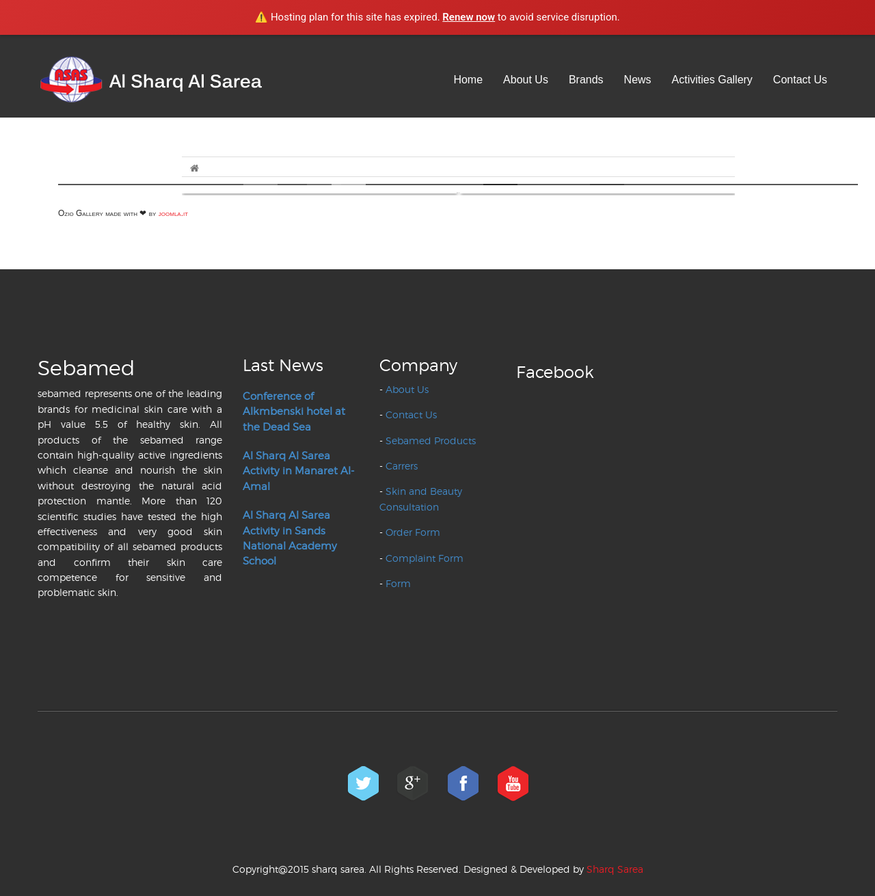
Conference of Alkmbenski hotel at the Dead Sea (294, 411)
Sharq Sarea (615, 869)
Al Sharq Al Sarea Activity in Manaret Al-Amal (298, 471)
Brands (586, 79)
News (637, 79)
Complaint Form (424, 558)
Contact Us (800, 79)
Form (398, 583)
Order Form (413, 532)
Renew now (468, 17)
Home (468, 79)
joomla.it (173, 213)
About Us (525, 79)
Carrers (402, 466)
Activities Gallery (712, 79)
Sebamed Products (431, 440)
